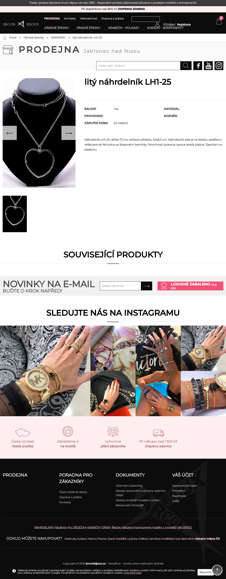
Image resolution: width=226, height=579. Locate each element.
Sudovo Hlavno (87, 538)
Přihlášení (178, 490)
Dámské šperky (56, 28)
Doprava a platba (112, 18)
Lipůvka (132, 538)
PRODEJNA (52, 18)
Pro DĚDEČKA (77, 527)
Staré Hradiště (117, 538)
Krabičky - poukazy (123, 28)
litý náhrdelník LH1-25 (87, 37)
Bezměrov (188, 538)
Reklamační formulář (130, 505)
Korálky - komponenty (165, 28)
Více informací (133, 572)
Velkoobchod (88, 18)
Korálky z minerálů (164, 527)
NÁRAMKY (58, 37)
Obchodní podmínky (129, 485)
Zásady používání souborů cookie (137, 500)
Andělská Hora (170, 538)
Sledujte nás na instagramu (113, 313)
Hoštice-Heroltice (149, 538)
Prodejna (79, 49)
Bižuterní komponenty (137, 527)
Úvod (12, 37)
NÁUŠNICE (184, 527)
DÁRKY (106, 527)
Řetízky (116, 527)
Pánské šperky (88, 28)
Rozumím (206, 572)
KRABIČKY (94, 527)
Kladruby (70, 538)
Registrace (184, 24)
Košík (175, 501)
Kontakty (70, 18)
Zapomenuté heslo (184, 485)
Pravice (102, 538)
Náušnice (61, 527)
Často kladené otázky (73, 492)
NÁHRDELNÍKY (44, 527)
